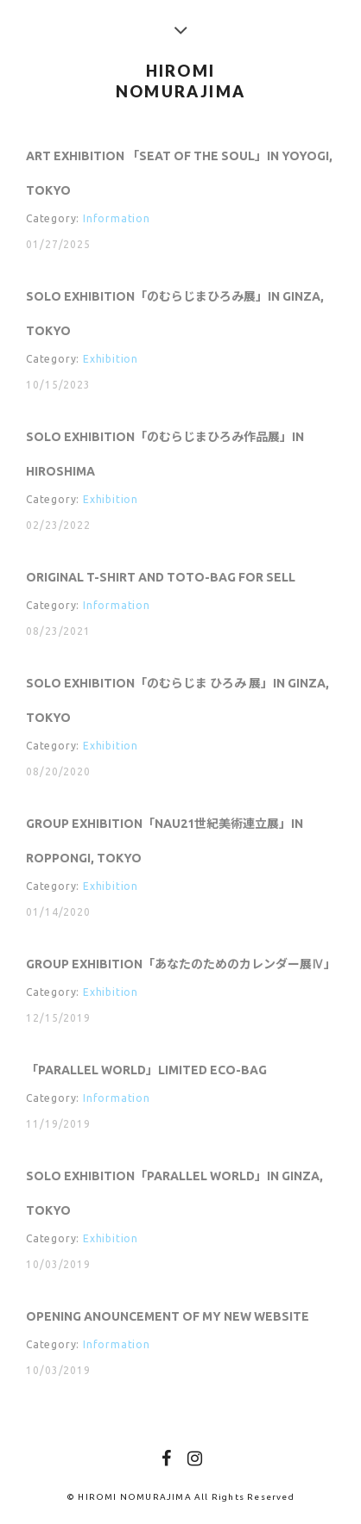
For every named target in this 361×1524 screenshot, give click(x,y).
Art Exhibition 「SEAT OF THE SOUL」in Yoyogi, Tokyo (179, 174)
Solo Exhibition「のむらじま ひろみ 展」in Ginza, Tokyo (177, 703)
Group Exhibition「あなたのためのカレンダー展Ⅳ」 (180, 967)
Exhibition (110, 360)
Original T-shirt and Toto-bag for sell (160, 580)
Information (116, 219)
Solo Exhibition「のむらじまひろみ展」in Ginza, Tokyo (175, 315)
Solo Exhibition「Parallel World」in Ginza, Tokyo (174, 1198)
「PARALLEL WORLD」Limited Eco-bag (146, 1074)
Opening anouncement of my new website (167, 1321)
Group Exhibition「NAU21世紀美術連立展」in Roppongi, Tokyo (164, 843)
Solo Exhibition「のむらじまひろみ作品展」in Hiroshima (165, 456)
